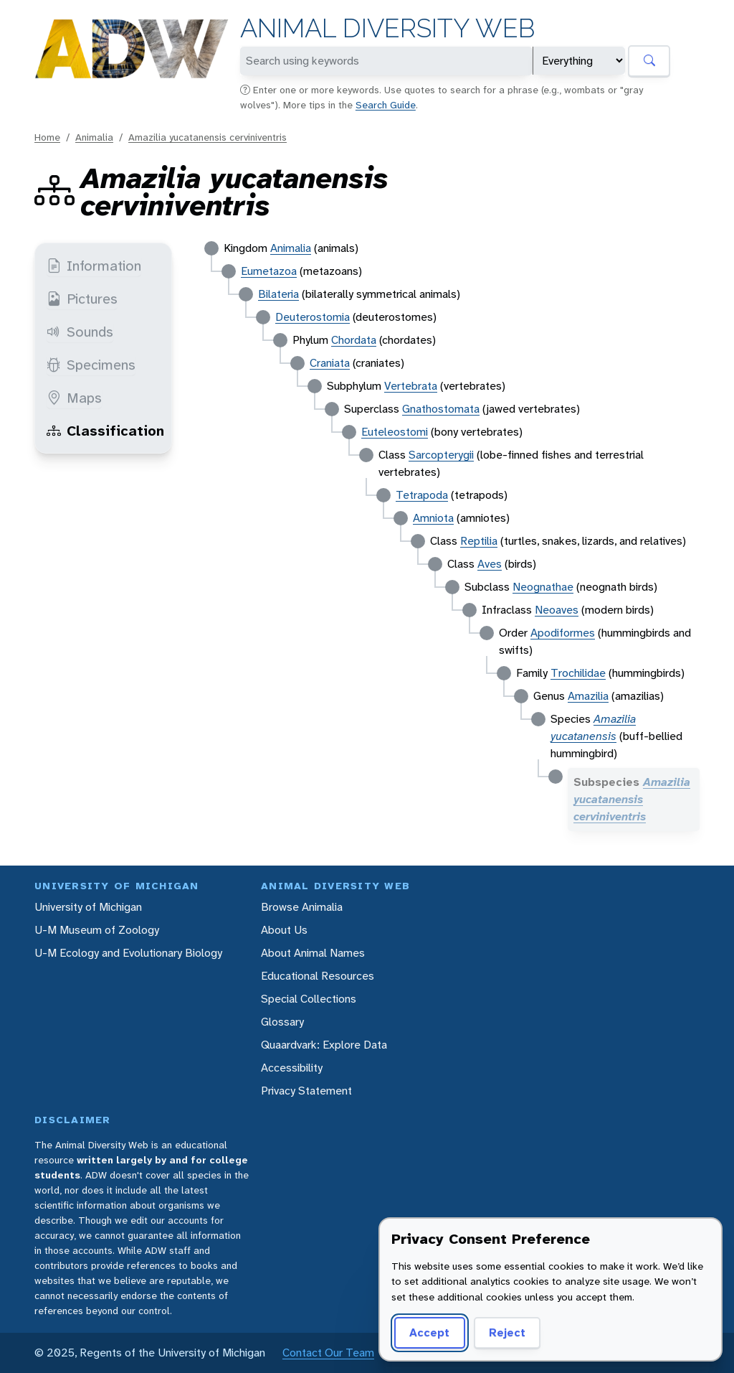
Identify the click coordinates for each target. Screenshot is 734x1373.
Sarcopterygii (441, 454)
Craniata (330, 362)
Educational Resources (317, 975)
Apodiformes (562, 632)
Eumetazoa (269, 270)
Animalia (94, 137)
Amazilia (588, 695)
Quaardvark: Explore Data (324, 1044)
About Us (284, 929)
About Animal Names (313, 952)
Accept (429, 1332)
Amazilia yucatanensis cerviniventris (207, 137)
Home (47, 137)
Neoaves (556, 609)
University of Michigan (88, 906)
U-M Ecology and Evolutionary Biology (128, 952)
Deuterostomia (312, 316)
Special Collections (308, 998)
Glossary (282, 1021)
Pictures (82, 298)
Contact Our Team (328, 1352)
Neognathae (543, 586)
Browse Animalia (302, 906)
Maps (74, 397)
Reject (507, 1332)
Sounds (80, 331)
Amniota (433, 517)
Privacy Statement (306, 1090)
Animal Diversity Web (387, 28)
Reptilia (478, 540)
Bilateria (278, 293)
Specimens (91, 364)
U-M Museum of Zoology (96, 929)
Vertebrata (410, 385)
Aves (489, 563)
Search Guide (386, 104)
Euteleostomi (394, 431)
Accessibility (292, 1067)
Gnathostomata (441, 408)
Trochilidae (578, 672)
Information (94, 265)
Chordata (353, 339)
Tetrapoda (422, 494)
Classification (105, 430)
